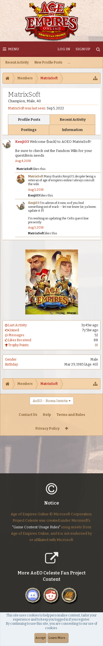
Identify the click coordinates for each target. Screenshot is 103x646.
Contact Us (28, 415)
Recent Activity (17, 62)
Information (72, 130)
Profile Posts (29, 119)
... (69, 62)
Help (47, 415)
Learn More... (58, 638)
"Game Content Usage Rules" (36, 531)
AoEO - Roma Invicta (50, 401)
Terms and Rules (70, 415)
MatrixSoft (24, 169)
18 (96, 345)
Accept (40, 638)
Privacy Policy (47, 428)
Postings (29, 130)
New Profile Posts (48, 62)
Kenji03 (22, 142)
